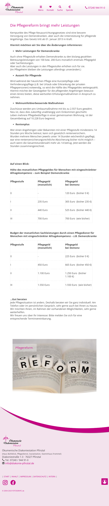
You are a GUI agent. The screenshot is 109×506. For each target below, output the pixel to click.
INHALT (15, 476)
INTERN (52, 476)
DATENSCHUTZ (39, 476)
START (6, 476)
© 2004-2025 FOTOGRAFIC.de (13, 491)
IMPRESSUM (25, 476)
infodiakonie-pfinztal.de (19, 463)
